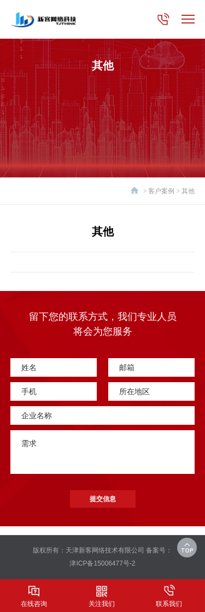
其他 (188, 191)
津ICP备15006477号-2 (102, 563)
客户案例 (161, 191)
